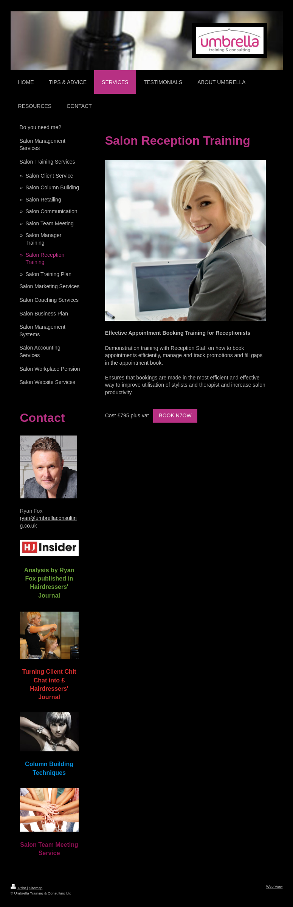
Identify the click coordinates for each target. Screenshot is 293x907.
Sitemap (35, 888)
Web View (274, 886)
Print (19, 888)
